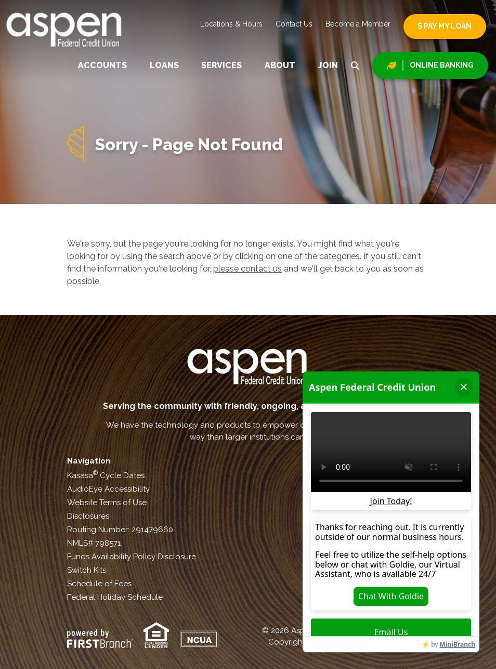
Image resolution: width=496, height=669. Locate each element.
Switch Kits (86, 570)
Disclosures (88, 516)
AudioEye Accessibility (108, 489)
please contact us (247, 269)
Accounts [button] (102, 65)
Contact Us (294, 24)
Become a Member (357, 24)
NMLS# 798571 (94, 543)
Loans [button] (164, 65)
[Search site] (355, 65)
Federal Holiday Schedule (115, 597)
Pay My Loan (445, 26)
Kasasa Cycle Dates (106, 475)
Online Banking (442, 65)
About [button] (280, 65)
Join (328, 65)
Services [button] (221, 65)
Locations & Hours (231, 24)
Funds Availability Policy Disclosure (131, 556)
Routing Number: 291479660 (120, 529)
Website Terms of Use (107, 502)
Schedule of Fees (99, 583)
